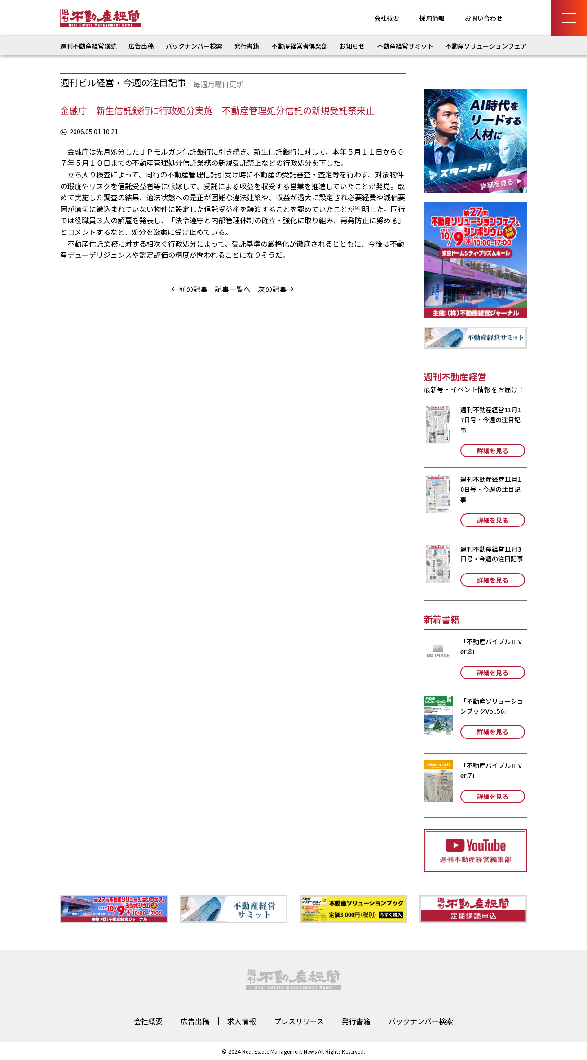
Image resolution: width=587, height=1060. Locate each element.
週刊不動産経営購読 (88, 45)
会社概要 (386, 17)
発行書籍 (246, 45)
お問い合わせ (484, 17)
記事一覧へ (233, 288)
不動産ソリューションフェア (486, 45)
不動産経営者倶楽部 (299, 45)
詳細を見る (492, 450)
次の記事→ (276, 288)
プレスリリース (299, 1021)
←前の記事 (189, 288)
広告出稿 (141, 45)
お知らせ (352, 45)
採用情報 (432, 17)
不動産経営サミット (405, 45)
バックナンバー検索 (194, 45)
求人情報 (241, 1021)
